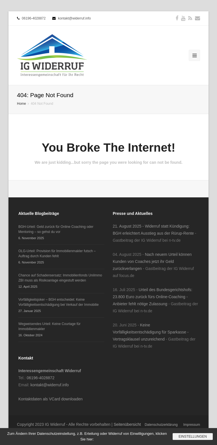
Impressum (191, 425)
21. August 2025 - (129, 226)
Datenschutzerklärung (161, 425)
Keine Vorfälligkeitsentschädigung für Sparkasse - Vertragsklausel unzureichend (150, 332)
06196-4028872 (33, 18)
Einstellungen (193, 437)
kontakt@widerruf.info (74, 18)
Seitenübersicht (127, 424)
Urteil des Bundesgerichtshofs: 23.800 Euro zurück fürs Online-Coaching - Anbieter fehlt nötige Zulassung (152, 296)
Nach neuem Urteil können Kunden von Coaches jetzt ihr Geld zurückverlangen (152, 261)
